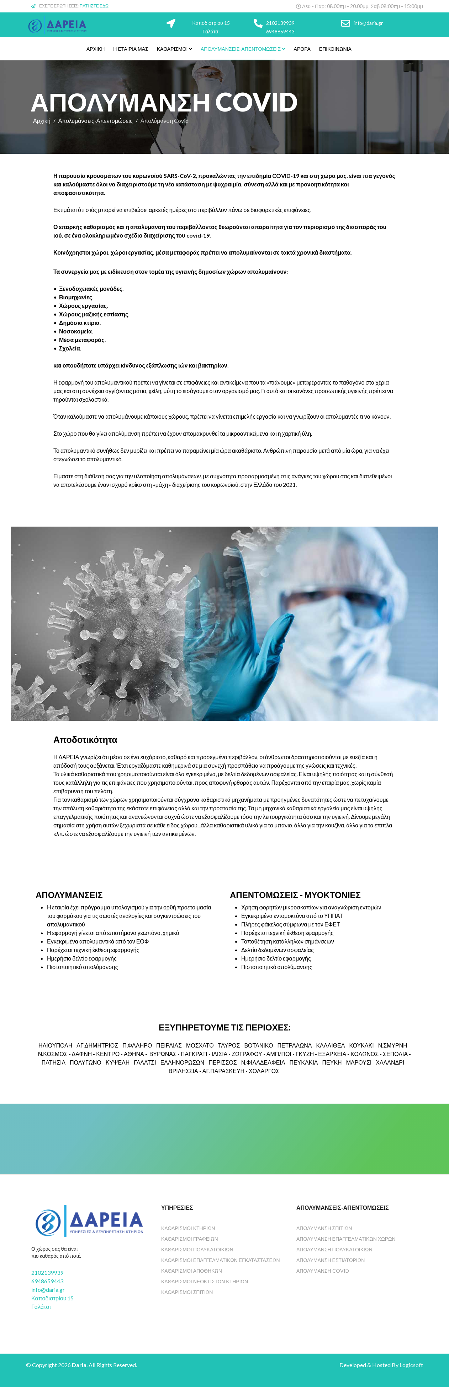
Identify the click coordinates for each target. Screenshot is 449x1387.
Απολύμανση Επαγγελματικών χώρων (346, 1239)
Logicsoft (411, 1364)
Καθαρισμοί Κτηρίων (188, 1228)
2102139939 (280, 23)
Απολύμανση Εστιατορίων (330, 1260)
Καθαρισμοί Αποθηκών (191, 1271)
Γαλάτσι (211, 31)
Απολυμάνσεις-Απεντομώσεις (241, 49)
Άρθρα (302, 49)
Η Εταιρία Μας (130, 49)
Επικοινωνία (335, 49)
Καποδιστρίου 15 (211, 23)
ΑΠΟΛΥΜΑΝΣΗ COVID (322, 1271)
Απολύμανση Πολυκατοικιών (334, 1249)
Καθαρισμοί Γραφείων (189, 1239)
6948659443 (280, 31)
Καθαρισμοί (172, 49)
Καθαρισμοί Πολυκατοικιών (197, 1249)
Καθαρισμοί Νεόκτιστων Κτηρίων (204, 1281)
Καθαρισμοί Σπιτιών (187, 1292)
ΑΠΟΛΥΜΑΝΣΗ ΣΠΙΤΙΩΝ (324, 1228)
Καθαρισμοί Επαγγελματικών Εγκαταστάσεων (220, 1260)
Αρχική (95, 49)
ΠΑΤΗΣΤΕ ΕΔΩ (94, 6)
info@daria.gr (368, 23)
